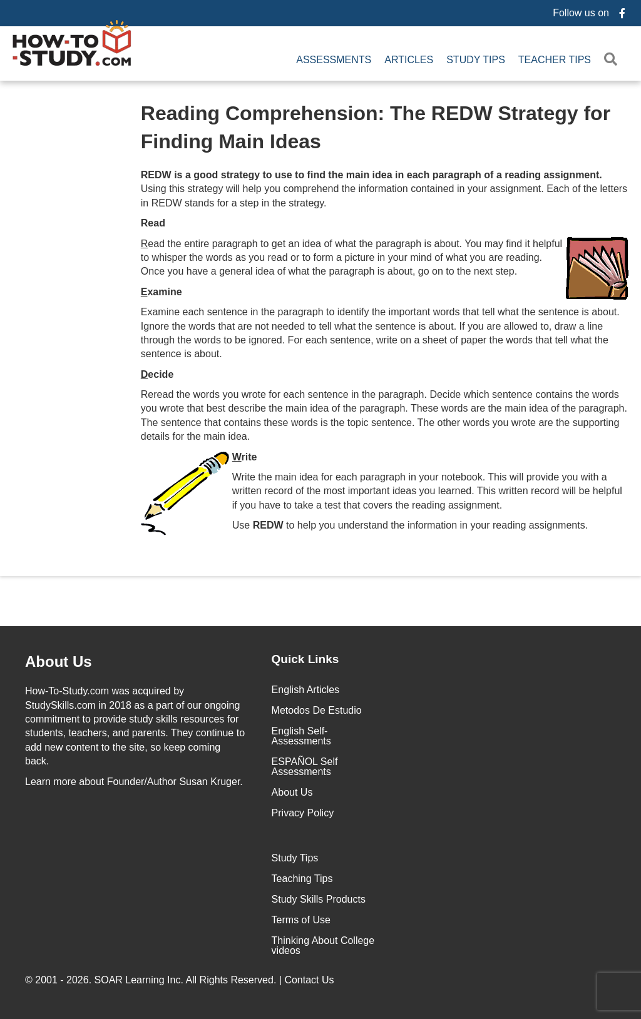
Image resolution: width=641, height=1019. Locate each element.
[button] (613, 60)
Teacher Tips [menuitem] (554, 59)
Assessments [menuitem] (333, 59)
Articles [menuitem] (408, 59)
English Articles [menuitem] (306, 689)
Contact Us (310, 980)
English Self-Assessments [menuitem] (301, 736)
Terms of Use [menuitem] (301, 920)
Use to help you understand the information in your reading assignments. (410, 525)
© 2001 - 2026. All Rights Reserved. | (181, 980)
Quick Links (305, 659)
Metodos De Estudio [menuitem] (317, 710)
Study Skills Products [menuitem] (319, 899)
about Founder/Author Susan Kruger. (134, 781)
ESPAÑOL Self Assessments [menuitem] (305, 766)
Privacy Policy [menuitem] (303, 813)
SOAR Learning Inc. (139, 980)
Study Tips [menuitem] (475, 59)
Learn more (50, 781)
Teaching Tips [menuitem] (302, 878)
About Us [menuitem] (292, 792)
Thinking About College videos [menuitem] (323, 945)
